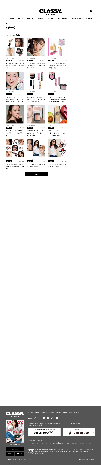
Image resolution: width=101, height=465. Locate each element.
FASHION (11, 18)
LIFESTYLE (30, 18)
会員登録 (41, 423)
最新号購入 (15, 449)
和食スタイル (62, 443)
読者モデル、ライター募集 (35, 425)
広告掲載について (49, 423)
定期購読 (19, 454)
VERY (38, 443)
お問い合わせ (65, 423)
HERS (46, 443)
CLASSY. (33, 443)
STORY (42, 443)
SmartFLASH (75, 443)
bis (57, 443)
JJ (29, 443)
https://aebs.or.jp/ (39, 453)
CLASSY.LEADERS (62, 18)
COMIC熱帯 (81, 443)
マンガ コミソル (32, 445)
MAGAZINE (89, 18)
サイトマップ (33, 459)
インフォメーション (33, 423)
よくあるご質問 (57, 423)
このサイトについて (11, 459)
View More (36, 174)
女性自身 (69, 443)
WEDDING (40, 18)
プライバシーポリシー (23, 459)
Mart (50, 443)
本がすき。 (40, 445)
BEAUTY (20, 18)
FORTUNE (50, 18)
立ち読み (10, 454)
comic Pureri (89, 443)
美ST (54, 443)
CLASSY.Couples (77, 18)
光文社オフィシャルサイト (76, 423)
